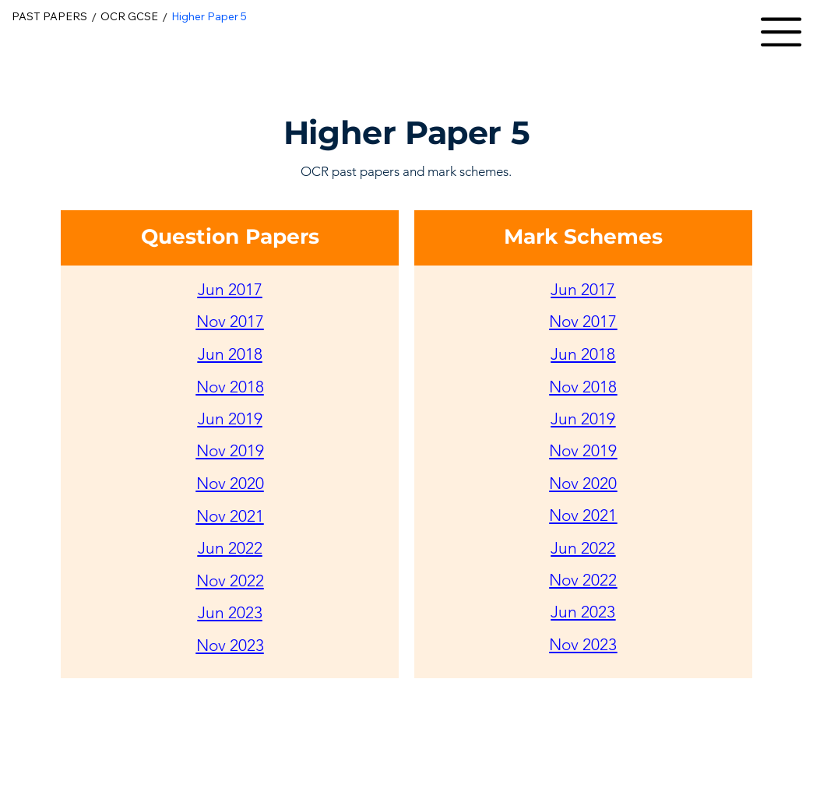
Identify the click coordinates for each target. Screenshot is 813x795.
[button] (781, 32)
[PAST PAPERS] (49, 17)
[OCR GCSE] (129, 17)
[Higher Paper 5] (209, 17)
